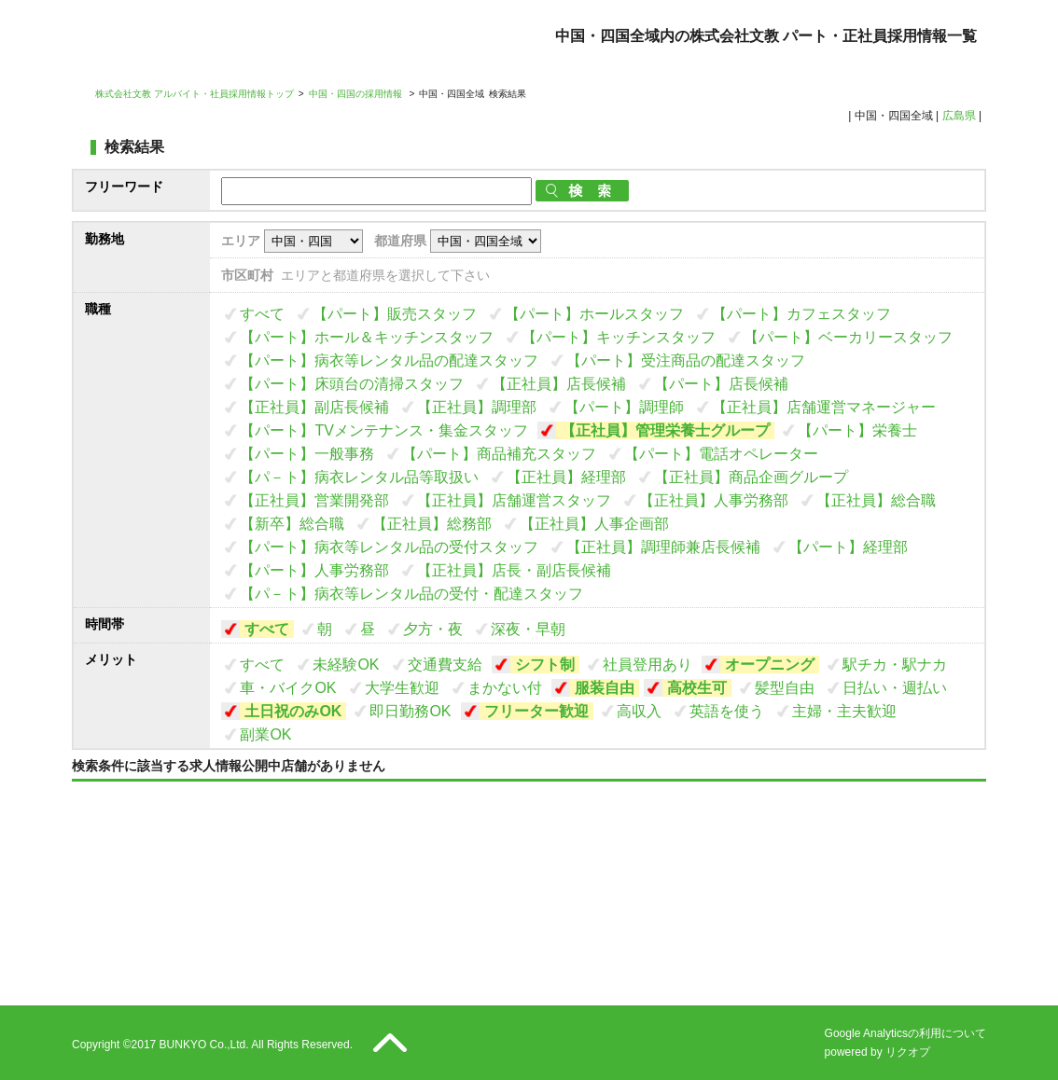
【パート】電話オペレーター (721, 454)
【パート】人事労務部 (314, 570)
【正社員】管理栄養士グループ (665, 430)
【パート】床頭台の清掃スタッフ (352, 384)
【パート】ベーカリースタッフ (848, 337)
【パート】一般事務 (307, 454)
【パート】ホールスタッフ (594, 314)
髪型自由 (784, 688)
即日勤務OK (410, 711)
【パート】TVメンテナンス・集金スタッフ (383, 430)
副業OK (265, 734)
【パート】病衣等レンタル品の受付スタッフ (389, 547)
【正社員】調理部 (476, 407)
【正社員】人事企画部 (594, 524)
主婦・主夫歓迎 (844, 711)
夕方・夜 (433, 629)
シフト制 (545, 664)
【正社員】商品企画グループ (751, 477)
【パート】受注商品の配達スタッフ (685, 360)
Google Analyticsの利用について (905, 1033)
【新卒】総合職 (292, 524)
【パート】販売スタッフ (395, 314)
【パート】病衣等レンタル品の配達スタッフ (389, 360)
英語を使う (726, 711)
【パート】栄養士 (857, 430)
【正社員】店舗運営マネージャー (824, 407)
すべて (262, 314)
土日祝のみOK (292, 711)
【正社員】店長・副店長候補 (514, 570)
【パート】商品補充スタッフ (499, 454)
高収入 (639, 711)
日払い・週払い (894, 688)
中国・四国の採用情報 (357, 94)
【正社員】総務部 (432, 524)
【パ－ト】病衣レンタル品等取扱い (359, 477)
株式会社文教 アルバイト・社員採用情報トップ (194, 94)
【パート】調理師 (624, 407)
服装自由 (604, 688)
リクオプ (907, 1052)
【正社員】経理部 (566, 477)
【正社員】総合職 (876, 500)
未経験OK (346, 664)
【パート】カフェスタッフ (801, 314)
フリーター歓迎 (536, 711)
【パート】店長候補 (721, 384)
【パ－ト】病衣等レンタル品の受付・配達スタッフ (411, 594)
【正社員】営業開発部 (314, 500)
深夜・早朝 (528, 629)
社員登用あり (647, 664)
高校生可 (697, 688)
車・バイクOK (288, 688)
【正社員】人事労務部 (713, 500)
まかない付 (504, 688)
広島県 (959, 115)
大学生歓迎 (402, 688)
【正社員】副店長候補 (314, 407)
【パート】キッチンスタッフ (619, 337)
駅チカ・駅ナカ (894, 664)
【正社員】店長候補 (559, 384)
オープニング (769, 664)
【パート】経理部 (848, 547)
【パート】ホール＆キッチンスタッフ (367, 337)
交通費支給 (445, 664)
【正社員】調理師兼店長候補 (663, 547)
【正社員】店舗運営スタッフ (514, 500)
